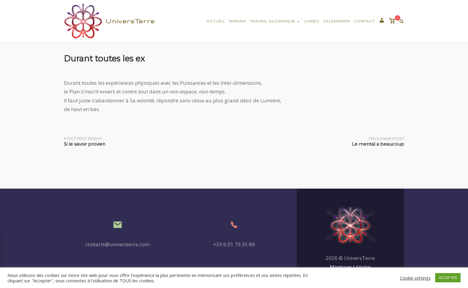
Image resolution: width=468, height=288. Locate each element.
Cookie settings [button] (415, 278)
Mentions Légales (350, 267)
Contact (364, 21)
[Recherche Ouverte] (401, 21)
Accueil (216, 21)
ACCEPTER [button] (448, 277)
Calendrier (336, 21)
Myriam (237, 21)
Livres (311, 21)
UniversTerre (130, 21)
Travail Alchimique (272, 21)
